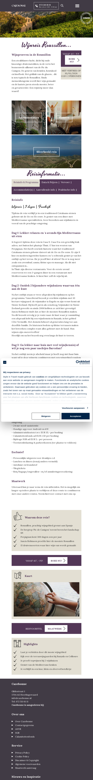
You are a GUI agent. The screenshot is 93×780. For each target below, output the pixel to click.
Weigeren (45, 416)
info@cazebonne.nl (21, 698)
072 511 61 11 (45, 5)
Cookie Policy (22, 756)
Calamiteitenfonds (25, 736)
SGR (17, 732)
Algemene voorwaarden (27, 764)
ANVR (18, 729)
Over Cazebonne (24, 721)
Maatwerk (55, 628)
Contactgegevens (24, 725)
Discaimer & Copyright (27, 760)
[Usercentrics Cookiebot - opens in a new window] (78, 362)
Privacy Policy (22, 752)
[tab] (26, 183)
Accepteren (75, 416)
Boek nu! (72, 60)
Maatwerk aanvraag (25, 768)
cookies (40, 376)
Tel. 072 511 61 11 (20, 701)
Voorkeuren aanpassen (73, 408)
